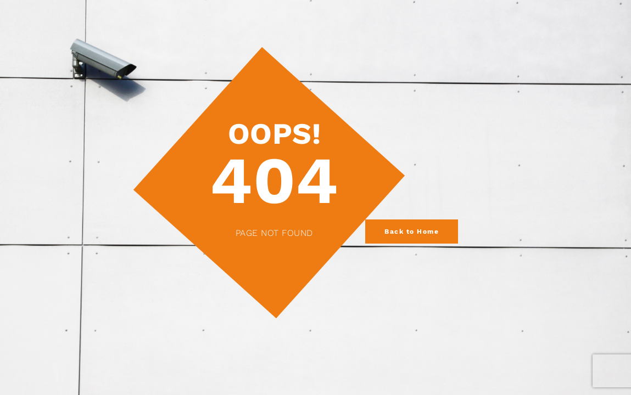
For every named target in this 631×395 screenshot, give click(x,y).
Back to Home (411, 231)
